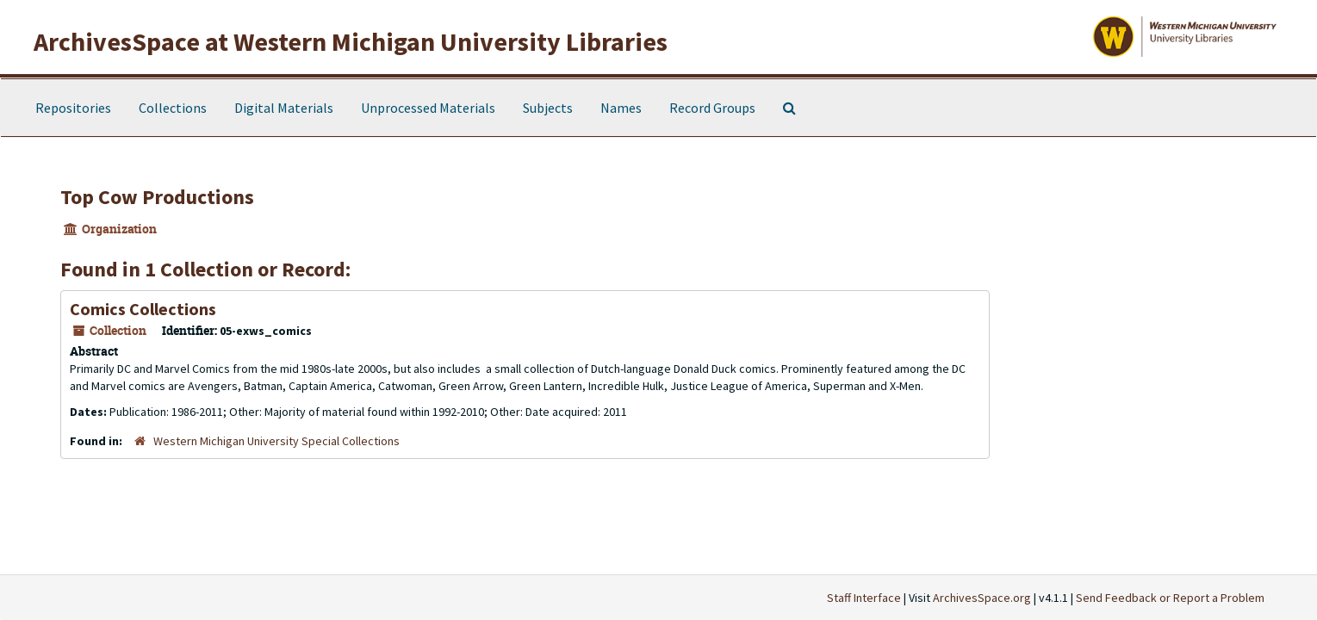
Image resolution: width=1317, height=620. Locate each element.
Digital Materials (283, 107)
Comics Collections (143, 308)
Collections (173, 107)
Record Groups (712, 107)
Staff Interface (864, 597)
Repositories (73, 107)
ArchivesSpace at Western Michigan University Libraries (351, 41)
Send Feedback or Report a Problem (1170, 597)
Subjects (548, 107)
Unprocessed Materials (428, 107)
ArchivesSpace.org (982, 597)
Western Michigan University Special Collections (276, 441)
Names (621, 107)
